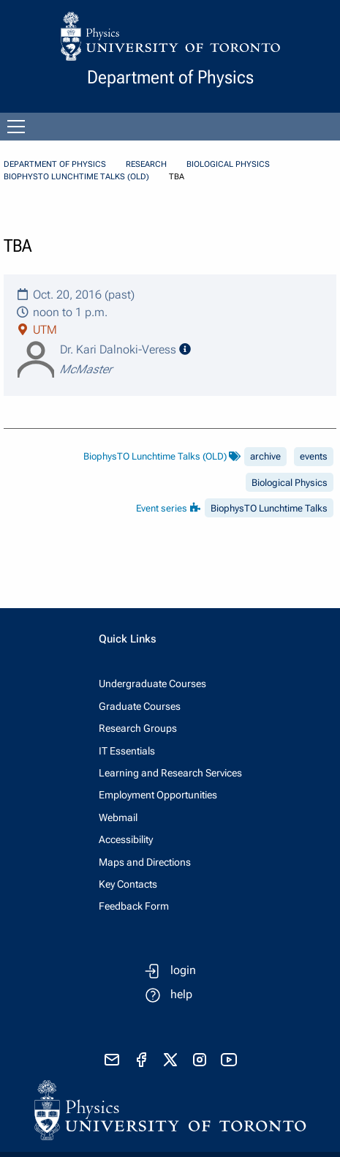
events (314, 456)
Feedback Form (134, 906)
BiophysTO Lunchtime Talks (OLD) (76, 176)
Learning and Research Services (170, 773)
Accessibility (126, 839)
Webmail (118, 817)
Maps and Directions (145, 862)
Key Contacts (128, 884)
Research (146, 164)
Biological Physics (228, 164)
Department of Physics (55, 164)
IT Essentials (127, 751)
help (181, 994)
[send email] (112, 1059)
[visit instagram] (199, 1059)
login (183, 970)
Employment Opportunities (158, 795)
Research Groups (138, 728)
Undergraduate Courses (152, 683)
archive (265, 456)
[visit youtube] (229, 1059)
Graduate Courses (140, 706)
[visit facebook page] (141, 1059)
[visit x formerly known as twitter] (170, 1059)
